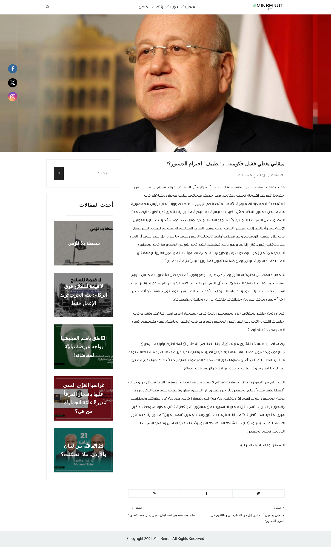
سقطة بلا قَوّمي (84, 243)
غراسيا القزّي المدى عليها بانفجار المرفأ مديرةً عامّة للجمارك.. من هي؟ (83, 398)
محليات (245, 175)
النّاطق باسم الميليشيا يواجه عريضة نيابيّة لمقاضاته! (84, 346)
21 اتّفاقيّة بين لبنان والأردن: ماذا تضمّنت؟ (83, 450)
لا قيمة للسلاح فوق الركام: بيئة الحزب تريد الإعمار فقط (83, 295)
